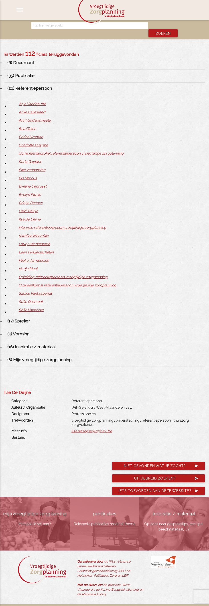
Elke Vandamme (32, 163)
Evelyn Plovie (30, 188)
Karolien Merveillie (34, 229)
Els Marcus (28, 171)
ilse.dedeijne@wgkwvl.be (91, 424)
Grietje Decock (31, 196)
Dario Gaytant (30, 155)
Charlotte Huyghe (33, 138)
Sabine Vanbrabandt (35, 286)
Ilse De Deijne (30, 212)
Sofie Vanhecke (31, 303)
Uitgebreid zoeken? (166, 471)
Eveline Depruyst (33, 179)
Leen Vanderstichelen (36, 245)
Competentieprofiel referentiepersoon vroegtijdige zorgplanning (71, 146)
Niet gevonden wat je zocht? (161, 459)
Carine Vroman (31, 130)
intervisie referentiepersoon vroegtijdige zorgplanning (62, 220)
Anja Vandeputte (32, 97)
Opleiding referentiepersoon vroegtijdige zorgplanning (63, 270)
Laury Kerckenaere (34, 237)
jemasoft (147, 601)
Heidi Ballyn (28, 204)
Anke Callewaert (32, 105)
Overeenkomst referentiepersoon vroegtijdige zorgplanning (67, 278)
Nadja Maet (28, 262)
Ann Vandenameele (35, 113)
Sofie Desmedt (31, 295)
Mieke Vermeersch (34, 253)
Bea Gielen (27, 122)
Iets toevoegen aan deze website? (158, 484)
